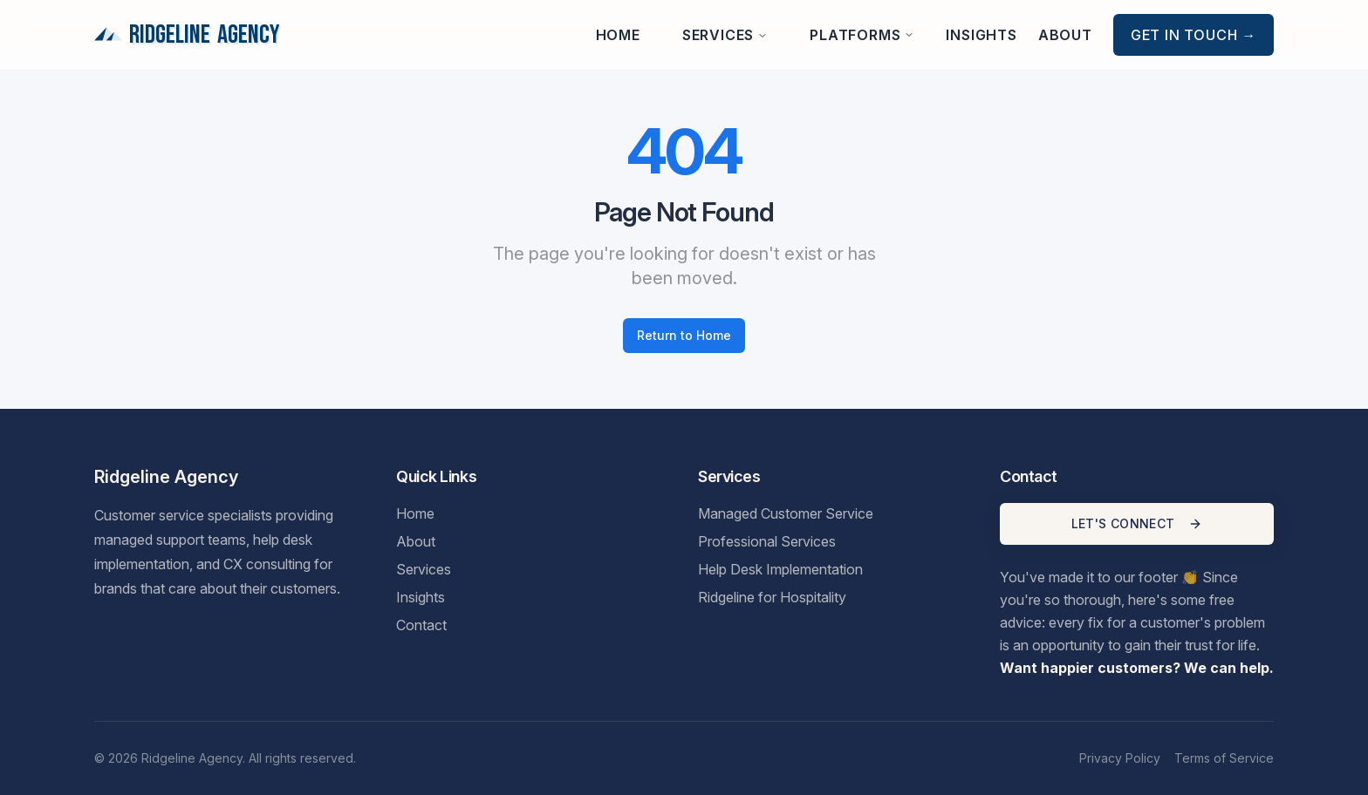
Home (618, 35)
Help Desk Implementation (780, 569)
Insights (981, 35)
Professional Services (767, 541)
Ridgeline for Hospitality (772, 597)
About (1065, 35)
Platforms (862, 35)
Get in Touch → (1193, 35)
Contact (421, 625)
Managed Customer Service (785, 513)
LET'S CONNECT (1137, 523)
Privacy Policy (1119, 758)
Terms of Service (1224, 758)
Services (725, 35)
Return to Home (684, 335)
